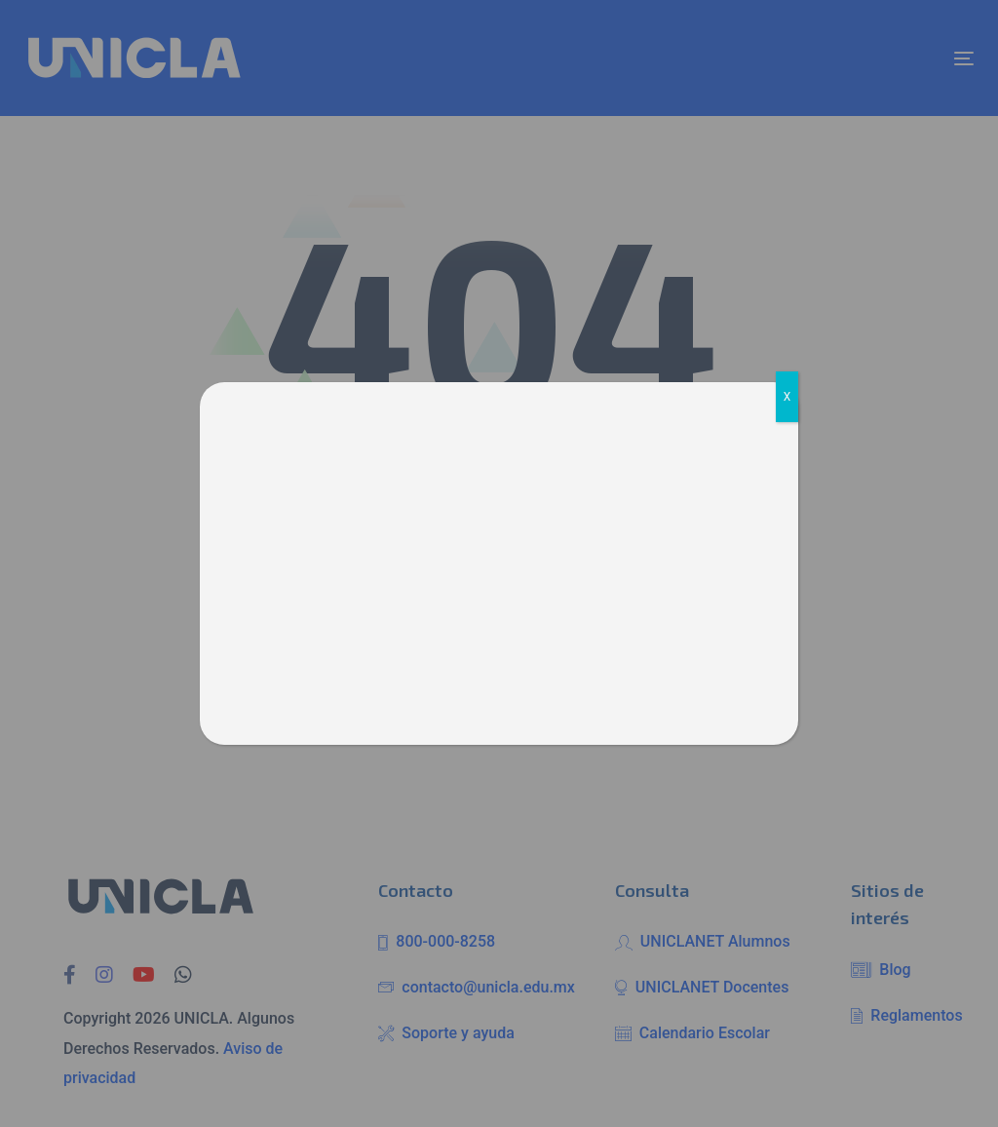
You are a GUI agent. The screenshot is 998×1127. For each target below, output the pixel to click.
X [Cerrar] (787, 397)
